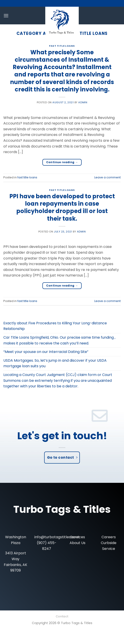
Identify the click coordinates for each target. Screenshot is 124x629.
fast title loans (62, 46)
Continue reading (62, 162)
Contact (62, 616)
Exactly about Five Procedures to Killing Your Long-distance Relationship (55, 326)
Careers (108, 537)
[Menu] (6, 15)
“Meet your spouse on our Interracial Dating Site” (45, 351)
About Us (77, 542)
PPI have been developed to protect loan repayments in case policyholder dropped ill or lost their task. (62, 207)
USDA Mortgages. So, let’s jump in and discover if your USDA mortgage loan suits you (55, 363)
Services (77, 537)
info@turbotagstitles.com (56, 537)
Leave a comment (107, 177)
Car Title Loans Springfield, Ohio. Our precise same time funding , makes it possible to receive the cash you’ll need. (59, 340)
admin (82, 102)
